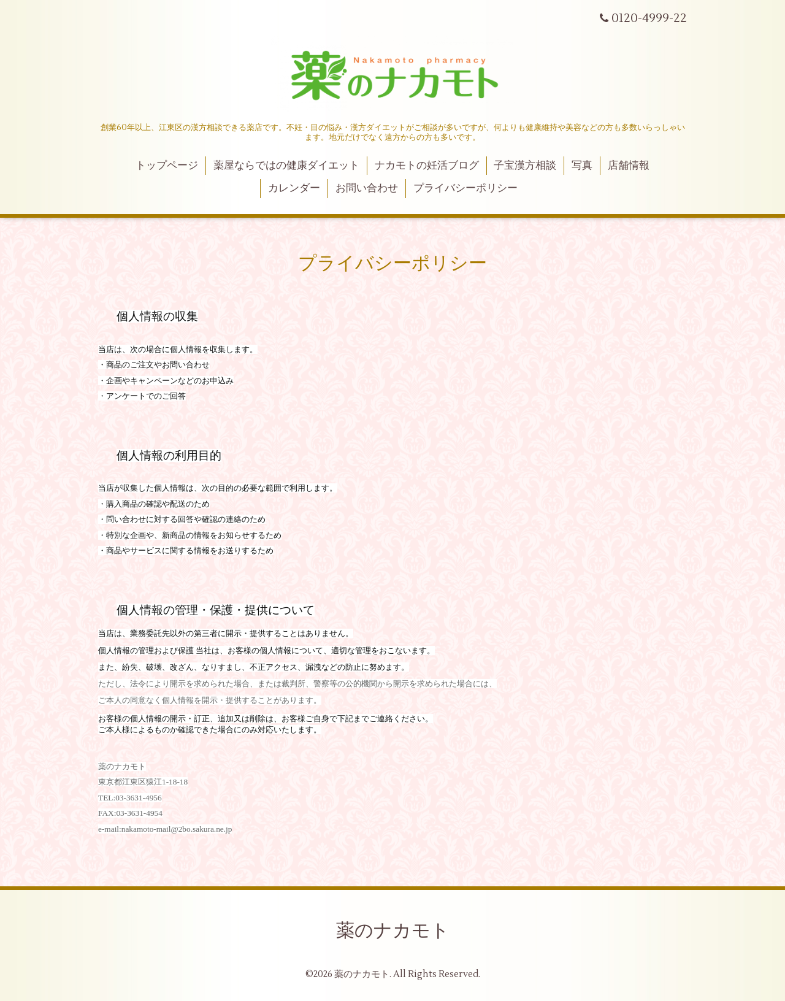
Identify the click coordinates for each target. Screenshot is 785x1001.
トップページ (167, 165)
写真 (582, 165)
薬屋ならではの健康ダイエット (286, 165)
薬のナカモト (393, 931)
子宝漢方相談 (525, 165)
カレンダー (294, 188)
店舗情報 (628, 165)
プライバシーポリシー (465, 188)
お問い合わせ (366, 188)
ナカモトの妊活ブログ (427, 165)
